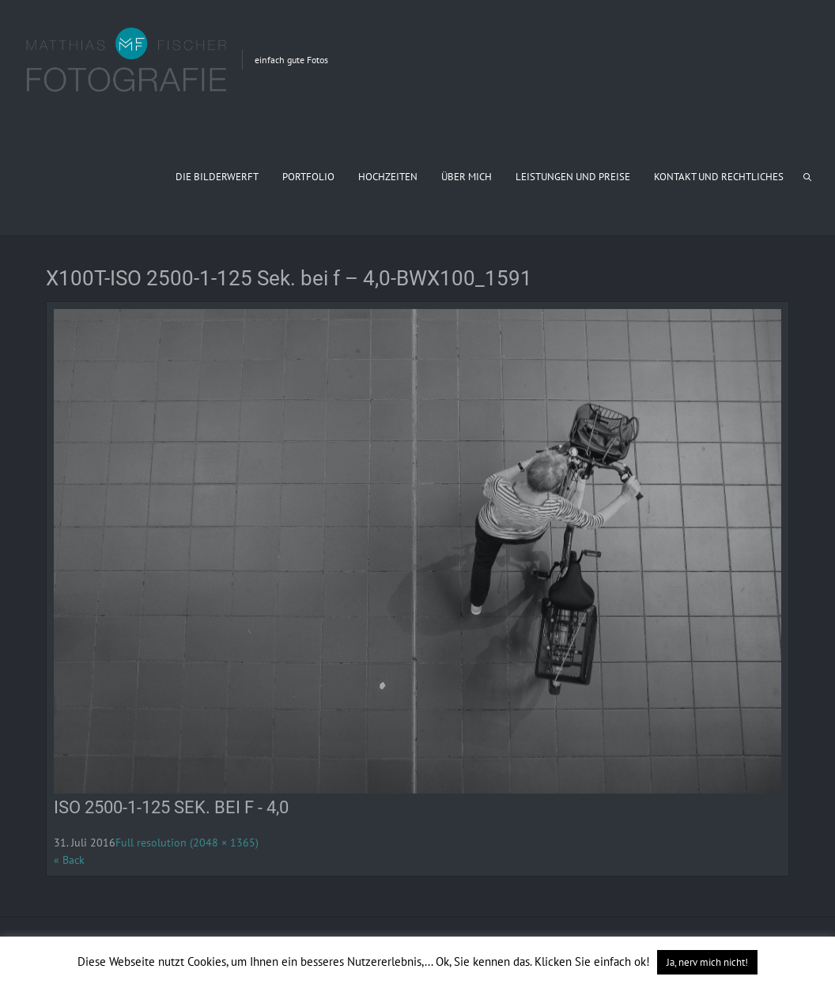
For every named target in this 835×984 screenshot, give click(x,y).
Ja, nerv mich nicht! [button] (707, 962)
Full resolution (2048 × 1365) (187, 842)
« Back (69, 860)
